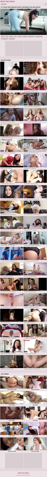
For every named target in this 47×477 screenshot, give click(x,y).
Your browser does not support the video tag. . (23, 22)
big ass (20, 36)
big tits (25, 36)
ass (15, 36)
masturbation (5, 38)
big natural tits (39, 36)
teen (3, 36)
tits (7, 36)
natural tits (32, 36)
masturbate (12, 38)
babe (12, 36)
